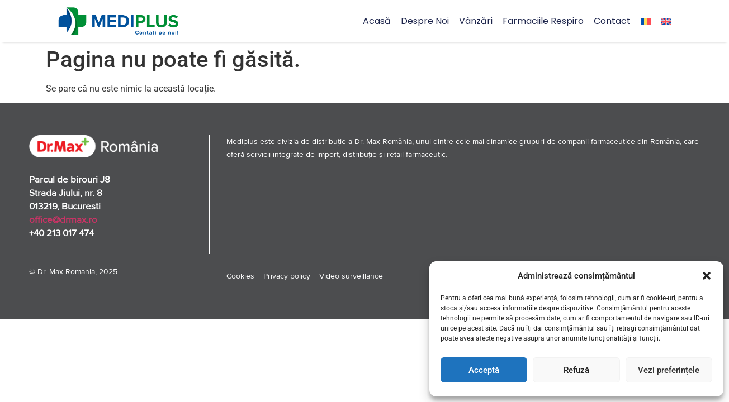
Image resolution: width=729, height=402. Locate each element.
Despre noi (425, 21)
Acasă (377, 21)
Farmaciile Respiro (543, 21)
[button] (706, 275)
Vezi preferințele (668, 370)
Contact (612, 21)
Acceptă (483, 370)
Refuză (576, 370)
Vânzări (476, 21)
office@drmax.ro (63, 220)
